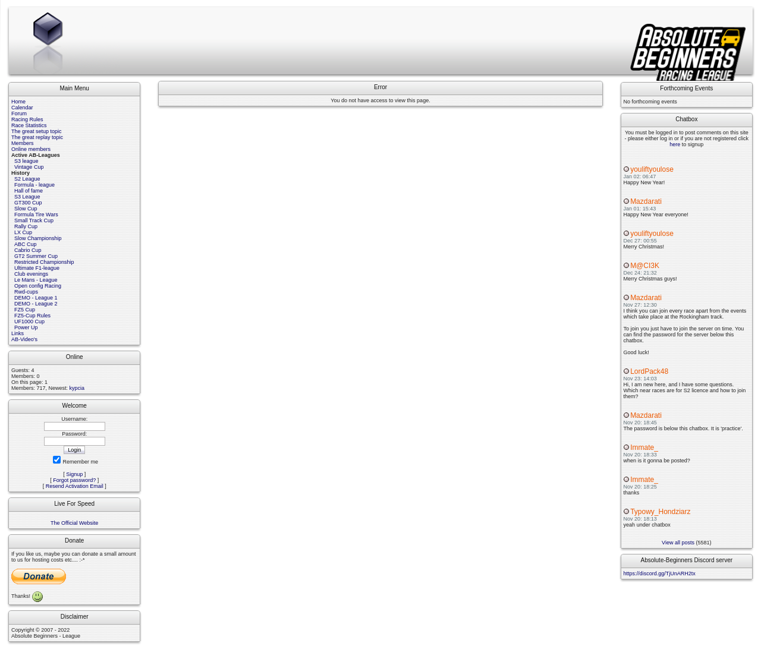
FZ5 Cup (24, 310)
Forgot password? (74, 480)
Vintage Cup (28, 167)
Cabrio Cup (28, 250)
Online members (31, 149)
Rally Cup (25, 226)
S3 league (26, 161)
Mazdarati (646, 201)
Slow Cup (25, 209)
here (674, 144)
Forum (19, 113)
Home (18, 102)
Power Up (26, 327)
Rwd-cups (26, 292)
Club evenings (31, 274)
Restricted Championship (44, 262)
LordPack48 (649, 371)
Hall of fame (28, 191)
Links (17, 333)
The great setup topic (36, 131)
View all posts (678, 543)
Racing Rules (27, 119)
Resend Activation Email (74, 486)
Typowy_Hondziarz (660, 512)
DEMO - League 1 (36, 298)
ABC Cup (25, 244)
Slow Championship (38, 238)
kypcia (77, 388)
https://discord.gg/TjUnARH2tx (660, 573)
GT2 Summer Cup (36, 256)
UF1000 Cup (29, 321)
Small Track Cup (34, 220)
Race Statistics (29, 125)
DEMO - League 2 (36, 304)
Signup (74, 474)
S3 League (27, 197)
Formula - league (34, 185)
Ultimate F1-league (36, 268)
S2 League (27, 179)
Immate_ (644, 447)
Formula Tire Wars (36, 215)
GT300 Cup (28, 203)
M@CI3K (644, 265)
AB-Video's (24, 339)
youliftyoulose (652, 169)
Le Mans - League (36, 280)
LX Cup (23, 232)
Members (22, 143)
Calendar (22, 108)
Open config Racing (37, 286)
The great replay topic (37, 137)
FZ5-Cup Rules (32, 316)
